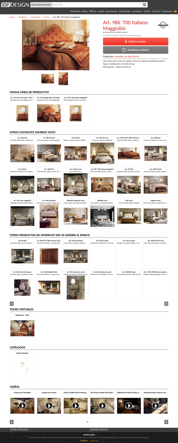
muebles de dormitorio (127, 56)
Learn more (94, 441)
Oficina (92, 11)
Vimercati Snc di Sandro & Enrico (116, 32)
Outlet (147, 11)
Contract (156, 11)
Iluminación (112, 11)
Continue (83, 440)
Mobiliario (75, 11)
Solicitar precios (135, 41)
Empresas (167, 11)
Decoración (125, 11)
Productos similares (135, 49)
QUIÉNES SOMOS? (99, 429)
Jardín (101, 11)
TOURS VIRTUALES (19, 429)
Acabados (137, 11)
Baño (84, 11)
